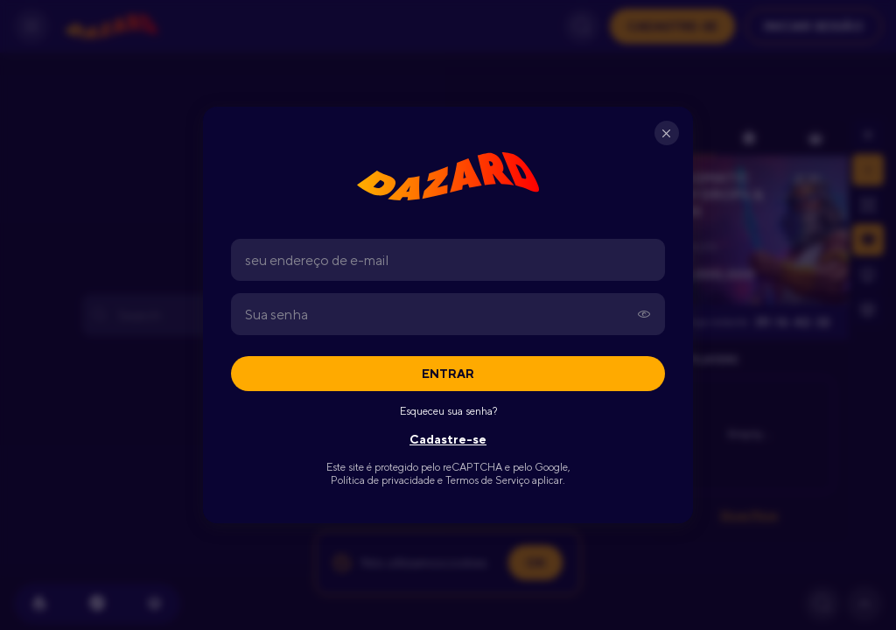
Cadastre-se (448, 439)
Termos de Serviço (487, 480)
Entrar (448, 374)
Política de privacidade (383, 480)
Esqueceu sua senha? (448, 411)
